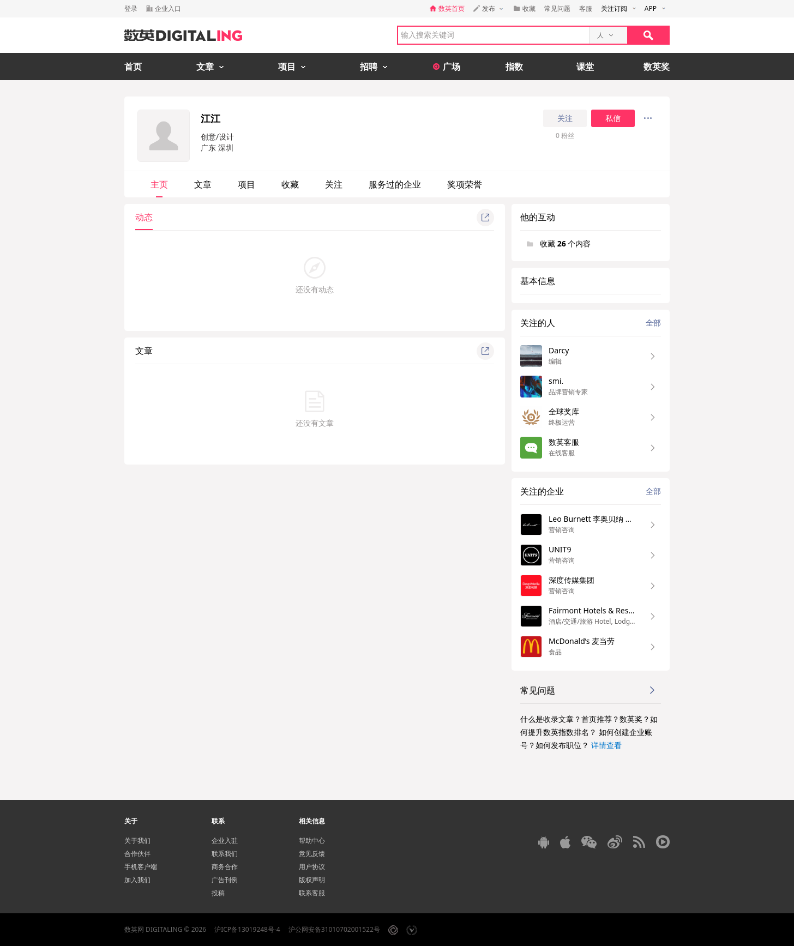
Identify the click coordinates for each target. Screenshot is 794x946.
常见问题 (557, 8)
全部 (653, 322)
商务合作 (225, 866)
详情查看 (606, 745)
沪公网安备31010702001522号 (334, 929)
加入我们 (137, 879)
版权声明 (312, 879)
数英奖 (656, 67)
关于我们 (137, 840)
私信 (613, 118)
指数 (514, 67)
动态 (144, 217)
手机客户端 (140, 866)
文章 (203, 184)
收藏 (290, 184)
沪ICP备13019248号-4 (247, 929)
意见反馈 (312, 853)
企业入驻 (225, 840)
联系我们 (225, 853)
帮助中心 (312, 840)
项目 (246, 184)
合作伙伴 (137, 853)
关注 (565, 118)
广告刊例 (225, 879)
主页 (159, 184)
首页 (133, 67)
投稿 (218, 892)
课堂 (585, 67)
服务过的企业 (395, 184)
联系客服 (312, 892)
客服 (585, 8)
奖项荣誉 (464, 184)
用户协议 (312, 866)
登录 (130, 8)
